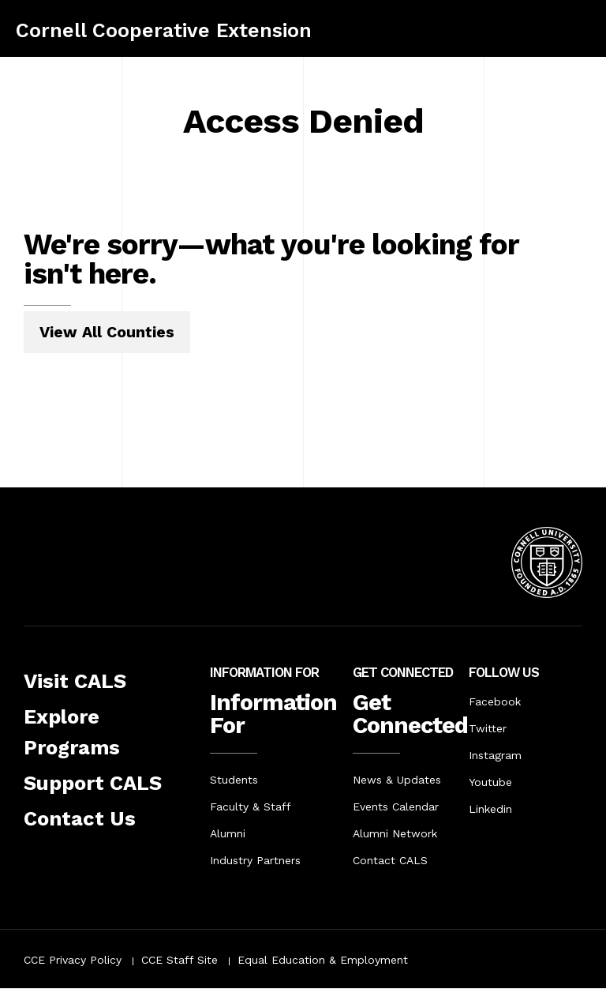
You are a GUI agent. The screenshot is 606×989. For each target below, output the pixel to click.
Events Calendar (396, 806)
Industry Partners (255, 860)
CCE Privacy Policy (73, 959)
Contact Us (80, 818)
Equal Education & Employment (323, 959)
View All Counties (106, 332)
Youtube (490, 782)
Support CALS (93, 783)
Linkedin (490, 809)
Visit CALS (75, 681)
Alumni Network (395, 833)
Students (234, 779)
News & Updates (397, 779)
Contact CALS (390, 860)
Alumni (227, 833)
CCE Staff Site (179, 959)
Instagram (495, 755)
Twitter (488, 728)
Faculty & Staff (250, 806)
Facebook (495, 701)
